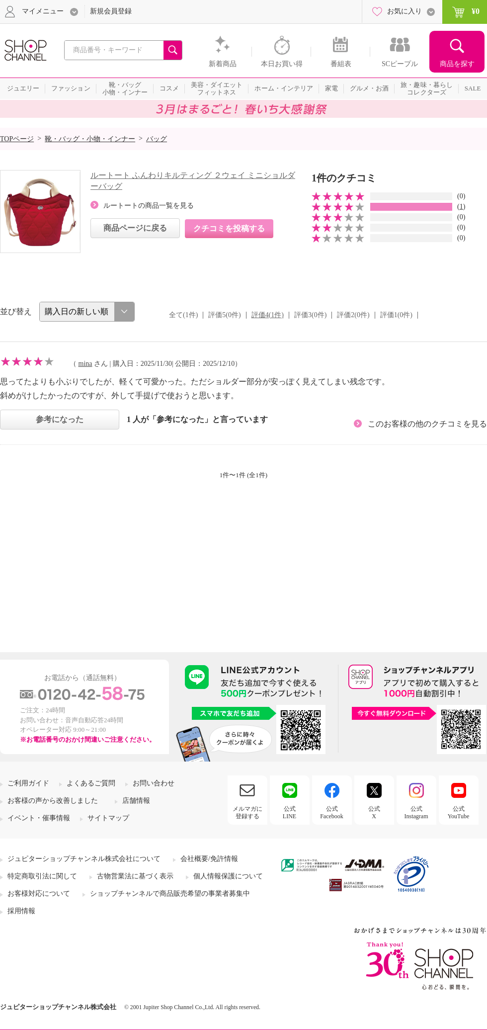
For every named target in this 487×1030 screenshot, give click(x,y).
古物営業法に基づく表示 (135, 876)
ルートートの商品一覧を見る (148, 205)
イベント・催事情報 (38, 818)
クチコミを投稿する (229, 228)
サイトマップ (108, 818)
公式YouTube (459, 812)
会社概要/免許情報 (209, 858)
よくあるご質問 (91, 783)
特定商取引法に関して (42, 876)
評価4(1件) (267, 315)
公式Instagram (416, 812)
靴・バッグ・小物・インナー (90, 139)
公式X (374, 812)
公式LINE (289, 812)
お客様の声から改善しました (52, 800)
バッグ (156, 139)
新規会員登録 (111, 11)
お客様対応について (38, 893)
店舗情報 (136, 800)
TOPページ (17, 139)
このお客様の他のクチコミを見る (427, 424)
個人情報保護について (228, 876)
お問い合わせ (153, 783)
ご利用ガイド (28, 783)
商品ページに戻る (135, 228)
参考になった (59, 419)
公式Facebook (331, 812)
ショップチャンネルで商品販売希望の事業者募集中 (170, 893)
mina (85, 363)
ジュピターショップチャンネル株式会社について (84, 858)
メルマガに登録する (247, 812)
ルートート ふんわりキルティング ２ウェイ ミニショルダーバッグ (192, 180)
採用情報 (21, 911)
